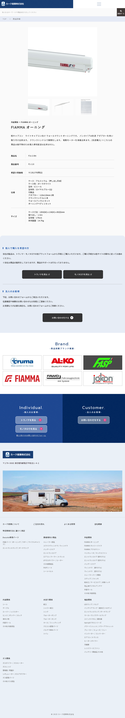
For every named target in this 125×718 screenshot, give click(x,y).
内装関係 (6, 599)
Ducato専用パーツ (11, 537)
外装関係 (88, 537)
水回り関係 (48, 599)
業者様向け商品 (49, 537)
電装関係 (88, 599)
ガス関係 (6, 658)
